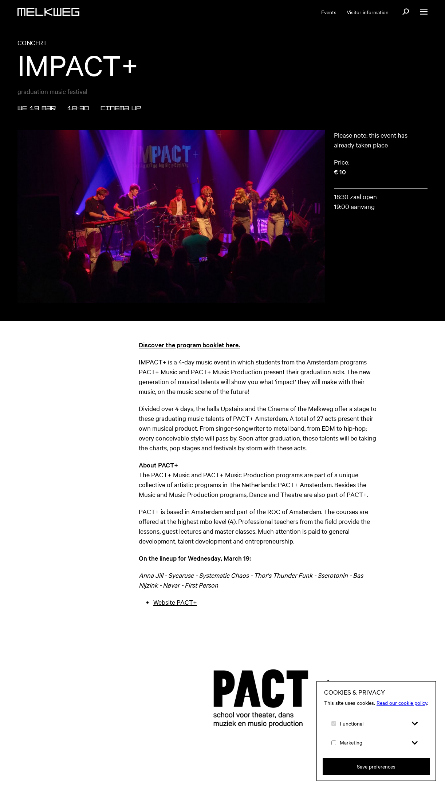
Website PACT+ (175, 602)
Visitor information (368, 12)
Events (328, 12)
